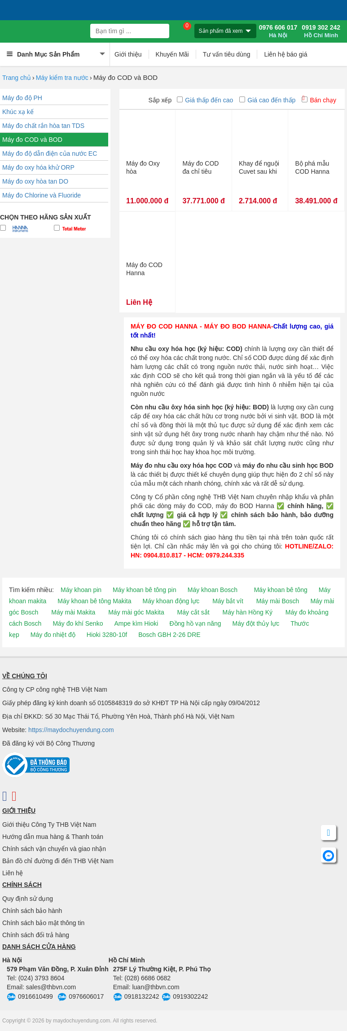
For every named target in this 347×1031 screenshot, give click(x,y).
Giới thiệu (128, 54)
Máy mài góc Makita (136, 612)
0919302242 (185, 997)
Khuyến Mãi (172, 54)
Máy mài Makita (73, 612)
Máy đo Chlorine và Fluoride (41, 195)
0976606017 (80, 997)
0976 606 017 (278, 31)
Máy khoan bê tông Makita (94, 601)
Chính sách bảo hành (32, 910)
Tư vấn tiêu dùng (226, 54)
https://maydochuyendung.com (71, 729)
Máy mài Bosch (277, 601)
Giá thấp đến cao (205, 100)
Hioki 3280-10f (107, 634)
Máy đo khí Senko (78, 623)
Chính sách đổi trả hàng (35, 935)
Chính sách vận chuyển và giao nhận (54, 848)
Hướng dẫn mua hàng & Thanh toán (52, 836)
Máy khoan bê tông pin (144, 589)
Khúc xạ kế (18, 111)
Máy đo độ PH (22, 97)
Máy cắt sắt (193, 612)
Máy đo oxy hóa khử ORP (38, 167)
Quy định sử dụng (27, 898)
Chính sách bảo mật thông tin (43, 922)
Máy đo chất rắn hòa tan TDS (43, 125)
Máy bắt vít (227, 601)
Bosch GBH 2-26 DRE (169, 634)
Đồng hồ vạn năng (195, 623)
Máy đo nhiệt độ (53, 634)
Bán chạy (319, 100)
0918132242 (136, 997)
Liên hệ (12, 873)
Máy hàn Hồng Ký (247, 612)
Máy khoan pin (81, 589)
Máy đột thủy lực (256, 623)
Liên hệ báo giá (285, 54)
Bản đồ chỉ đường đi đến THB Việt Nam (58, 860)
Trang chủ (16, 77)
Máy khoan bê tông (280, 589)
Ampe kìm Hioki (136, 623)
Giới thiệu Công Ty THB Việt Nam (49, 824)
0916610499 (30, 997)
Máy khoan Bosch (212, 589)
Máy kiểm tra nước (62, 77)
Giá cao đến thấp (267, 100)
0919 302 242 (321, 31)
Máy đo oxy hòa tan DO (35, 181)
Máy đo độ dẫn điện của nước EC (49, 153)
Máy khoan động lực (171, 601)
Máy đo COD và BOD (32, 139)
